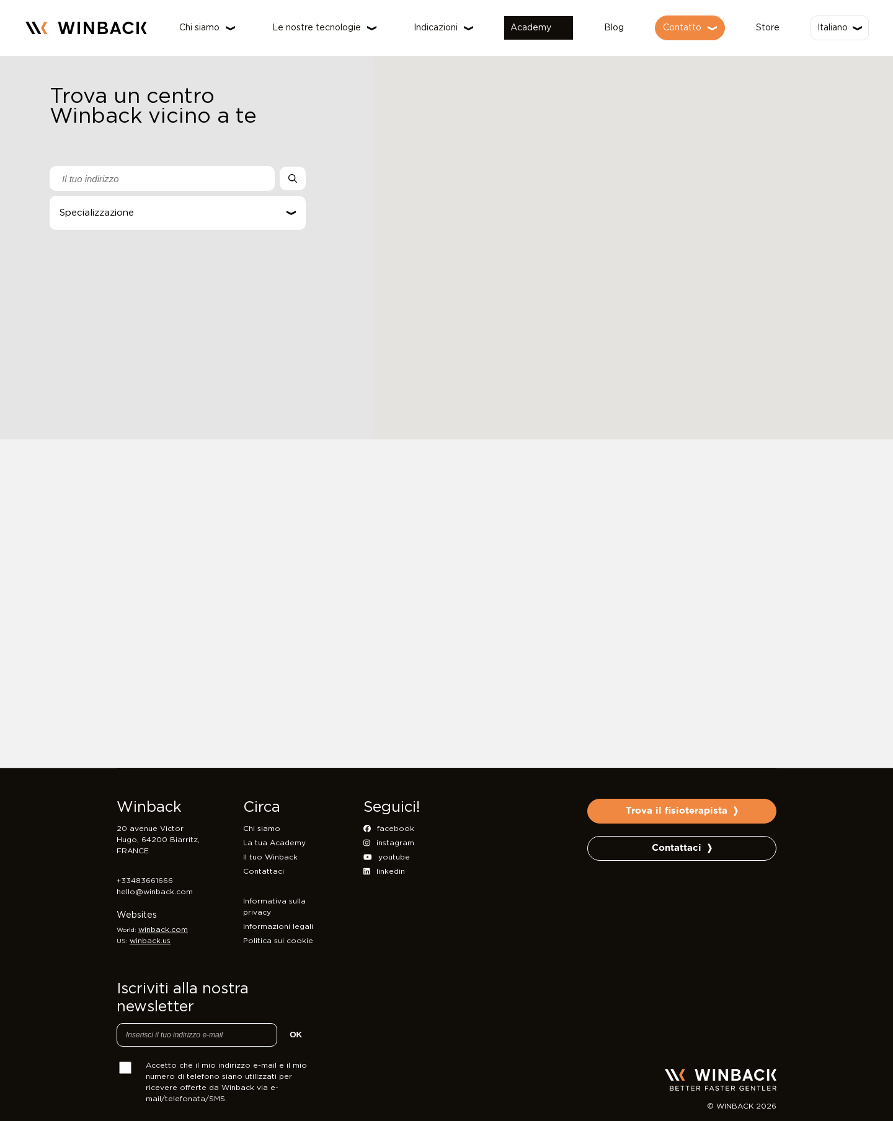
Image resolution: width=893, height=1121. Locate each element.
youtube (386, 857)
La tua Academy (274, 842)
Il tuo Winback (270, 857)
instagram (388, 842)
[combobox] (162, 178)
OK (296, 1034)
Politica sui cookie (278, 940)
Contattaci (263, 871)
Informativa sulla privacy (274, 906)
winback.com (163, 929)
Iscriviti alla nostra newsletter (183, 998)
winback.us (150, 940)
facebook (388, 828)
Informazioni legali (278, 926)
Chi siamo (261, 828)
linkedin (384, 871)
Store (768, 28)
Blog (614, 28)
